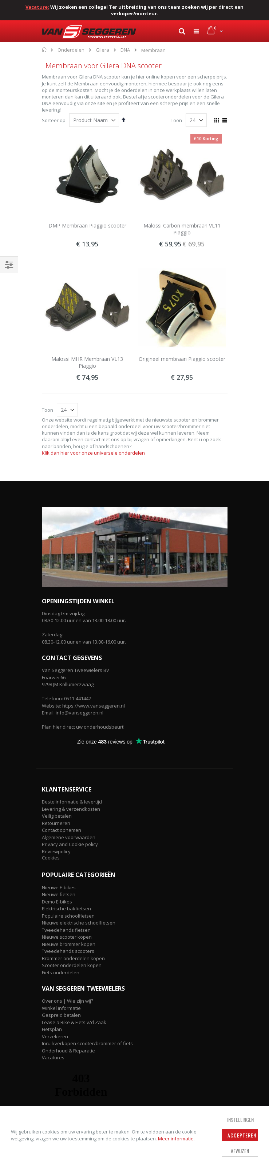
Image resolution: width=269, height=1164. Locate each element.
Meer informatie (176, 1138)
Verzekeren (55, 1036)
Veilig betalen (57, 816)
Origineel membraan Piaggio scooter (182, 358)
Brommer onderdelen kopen (73, 958)
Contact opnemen (61, 830)
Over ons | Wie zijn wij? (67, 1001)
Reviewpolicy (56, 851)
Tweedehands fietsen (66, 930)
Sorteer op (54, 120)
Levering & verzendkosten (71, 809)
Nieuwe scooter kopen (67, 937)
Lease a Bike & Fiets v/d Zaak (74, 1022)
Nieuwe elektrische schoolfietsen (78, 922)
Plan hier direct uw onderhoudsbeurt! (83, 727)
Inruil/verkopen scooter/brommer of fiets (87, 1043)
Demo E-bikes (57, 901)
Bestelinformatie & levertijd (72, 801)
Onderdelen (71, 50)
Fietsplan (52, 1029)
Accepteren (242, 1135)
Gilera (102, 50)
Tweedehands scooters (68, 951)
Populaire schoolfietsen (68, 916)
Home (44, 49)
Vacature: (37, 7)
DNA (125, 50)
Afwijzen (240, 1151)
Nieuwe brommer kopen (68, 944)
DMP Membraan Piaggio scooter (87, 225)
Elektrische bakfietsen (66, 908)
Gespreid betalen (61, 1015)
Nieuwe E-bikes (59, 887)
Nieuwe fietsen (58, 894)
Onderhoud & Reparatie (68, 1050)
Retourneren (56, 823)
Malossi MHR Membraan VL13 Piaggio (87, 362)
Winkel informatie (61, 1008)
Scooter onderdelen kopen (72, 965)
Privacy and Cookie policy (70, 844)
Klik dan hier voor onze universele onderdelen (93, 453)
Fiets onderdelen (60, 972)
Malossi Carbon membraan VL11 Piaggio (182, 229)
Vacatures (53, 1057)
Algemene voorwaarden (68, 837)
